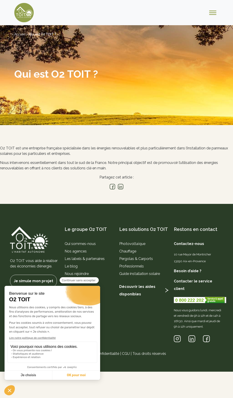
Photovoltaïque (132, 244)
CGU (126, 353)
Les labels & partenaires (85, 259)
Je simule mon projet (33, 281)
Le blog (71, 266)
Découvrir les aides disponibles (137, 290)
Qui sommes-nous (80, 244)
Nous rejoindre (77, 274)
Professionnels (131, 266)
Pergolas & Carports (136, 259)
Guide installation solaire (139, 274)
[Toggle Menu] (212, 12)
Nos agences (76, 251)
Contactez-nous (189, 244)
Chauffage (127, 251)
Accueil (19, 34)
